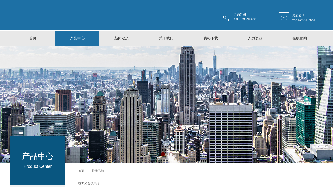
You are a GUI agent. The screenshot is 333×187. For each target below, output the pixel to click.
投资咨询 (98, 171)
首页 (81, 171)
